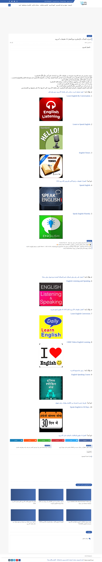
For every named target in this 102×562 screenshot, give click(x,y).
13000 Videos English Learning (78, 342)
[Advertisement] (51, 21)
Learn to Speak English (81, 124)
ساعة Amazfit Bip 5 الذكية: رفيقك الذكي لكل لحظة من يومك (77, 248)
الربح (20, 5)
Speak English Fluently (81, 214)
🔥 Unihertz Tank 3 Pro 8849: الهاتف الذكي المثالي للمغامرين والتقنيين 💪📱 (74, 244)
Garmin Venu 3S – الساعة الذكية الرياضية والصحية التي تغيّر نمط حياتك (75, 242)
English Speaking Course (80, 375)
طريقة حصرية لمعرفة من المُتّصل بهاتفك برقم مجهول (70, 403)
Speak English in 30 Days (79, 407)
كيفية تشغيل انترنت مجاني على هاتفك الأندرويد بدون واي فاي (66, 92)
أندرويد (89, 36)
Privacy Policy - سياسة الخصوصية (59, 1)
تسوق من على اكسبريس (61, 5)
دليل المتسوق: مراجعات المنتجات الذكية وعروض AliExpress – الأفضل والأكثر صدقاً (65, 560)
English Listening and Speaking (78, 281)
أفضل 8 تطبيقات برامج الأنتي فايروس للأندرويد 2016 (71, 181)
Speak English (84, 185)
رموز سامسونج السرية (77, 370)
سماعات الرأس (35, 5)
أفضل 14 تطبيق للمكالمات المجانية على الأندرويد (72, 435)
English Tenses (84, 153)
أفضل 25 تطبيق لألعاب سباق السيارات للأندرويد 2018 (51, 522)
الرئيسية (70, 5)
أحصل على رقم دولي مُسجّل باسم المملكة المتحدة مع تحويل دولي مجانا (63, 277)
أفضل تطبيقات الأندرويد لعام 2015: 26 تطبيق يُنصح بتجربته (67, 309)
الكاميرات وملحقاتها (26, 5)
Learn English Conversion (80, 314)
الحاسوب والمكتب (44, 5)
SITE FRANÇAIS (48, 1)
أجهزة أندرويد (52, 5)
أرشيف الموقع (70, 1)
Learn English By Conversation (78, 96)
